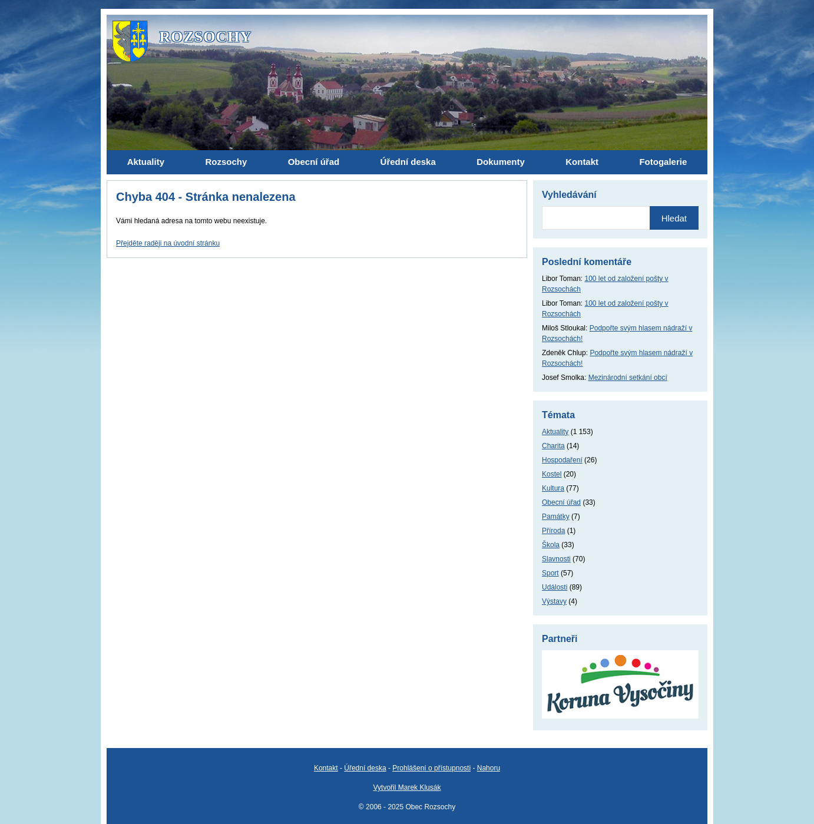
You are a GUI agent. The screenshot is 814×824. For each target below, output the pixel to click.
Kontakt (326, 768)
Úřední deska (365, 768)
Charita (553, 446)
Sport (550, 573)
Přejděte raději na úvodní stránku (168, 243)
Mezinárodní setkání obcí (627, 377)
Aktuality (555, 432)
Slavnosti (556, 559)
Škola (551, 545)
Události (554, 587)
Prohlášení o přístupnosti (431, 768)
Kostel (551, 474)
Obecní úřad (561, 502)
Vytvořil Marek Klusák (407, 787)
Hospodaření (562, 460)
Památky (556, 516)
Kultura (553, 488)
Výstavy (554, 601)
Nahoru (488, 768)
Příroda (553, 531)
